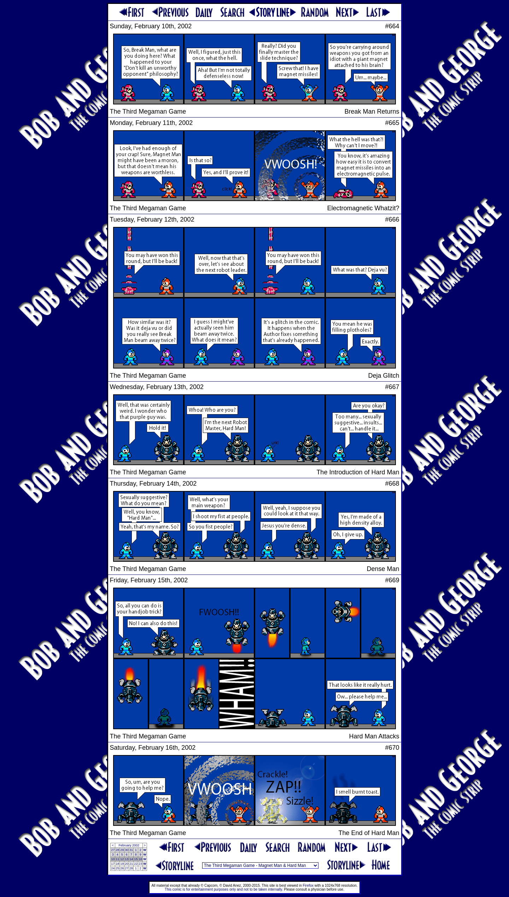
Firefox (308, 885)
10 (113, 859)
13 (126, 859)
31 (131, 850)
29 (122, 850)
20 (126, 863)
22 (136, 863)
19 (122, 863)
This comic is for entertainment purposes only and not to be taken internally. (224, 889)
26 (122, 868)
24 (113, 868)
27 (113, 850)
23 (140, 863)
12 (122, 859)
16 (140, 859)
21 (131, 863)
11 (117, 859)
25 (117, 868)
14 (131, 859)
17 (113, 863)
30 (126, 850)
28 (117, 850)
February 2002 (128, 845)
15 (136, 859)
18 (117, 863)
